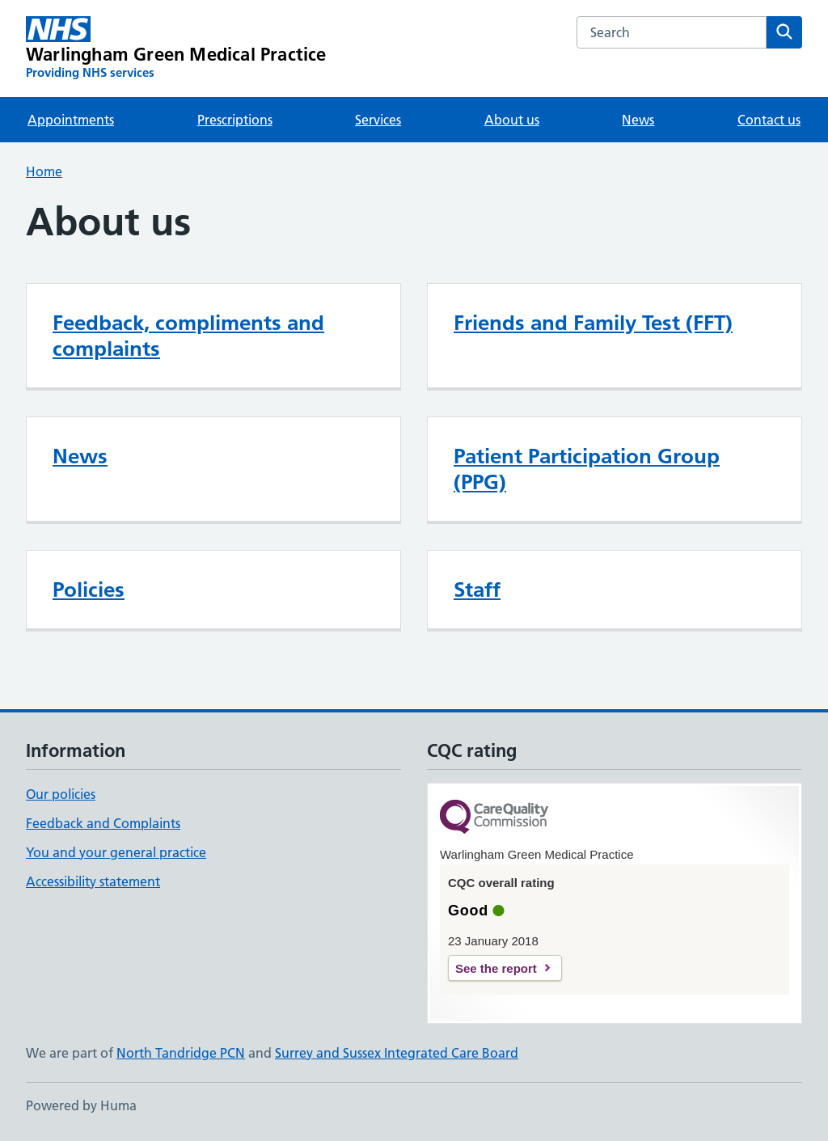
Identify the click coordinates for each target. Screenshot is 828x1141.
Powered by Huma (81, 1105)
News (638, 120)
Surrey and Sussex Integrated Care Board (396, 1053)
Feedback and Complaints (103, 823)
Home (44, 171)
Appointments (70, 120)
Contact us (769, 120)
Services (378, 120)
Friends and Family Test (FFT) (593, 323)
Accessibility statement (93, 881)
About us (511, 120)
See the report (496, 968)
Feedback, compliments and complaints (188, 335)
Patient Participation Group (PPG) (587, 469)
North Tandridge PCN (180, 1053)
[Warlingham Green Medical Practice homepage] (176, 48)
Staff (477, 589)
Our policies (60, 794)
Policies (89, 589)
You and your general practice (116, 852)
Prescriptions (234, 120)
